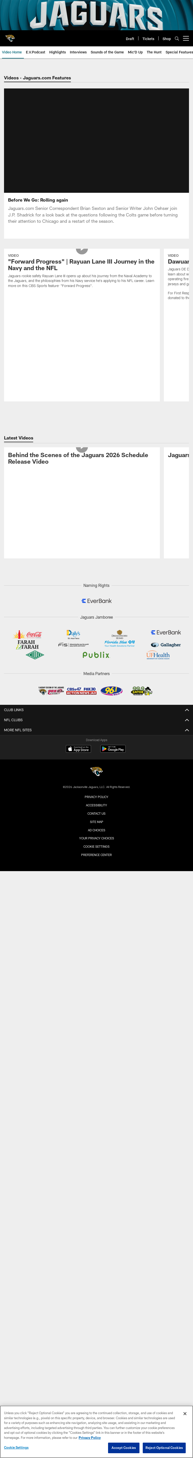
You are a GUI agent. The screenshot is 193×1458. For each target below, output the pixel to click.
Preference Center (96, 815)
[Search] (177, 38)
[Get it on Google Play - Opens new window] (113, 712)
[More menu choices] (186, 38)
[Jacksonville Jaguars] (96, 733)
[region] (96, 1432)
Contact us (96, 774)
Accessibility (96, 766)
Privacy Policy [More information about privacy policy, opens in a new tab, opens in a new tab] (90, 1438)
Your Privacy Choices (96, 799)
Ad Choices (96, 791)
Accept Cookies (124, 1448)
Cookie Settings (96, 807)
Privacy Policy (96, 758)
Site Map (96, 782)
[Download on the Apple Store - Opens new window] (78, 710)
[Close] (184, 1413)
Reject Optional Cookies (164, 1448)
